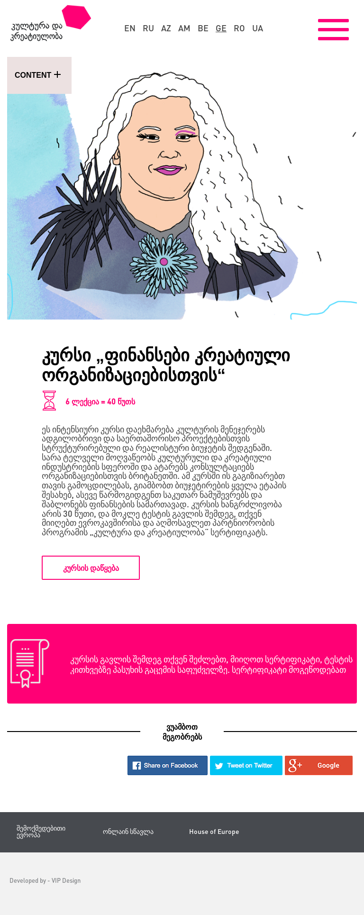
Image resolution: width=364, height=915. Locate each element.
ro (239, 28)
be (203, 28)
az (166, 28)
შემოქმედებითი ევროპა (41, 831)
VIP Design (66, 880)
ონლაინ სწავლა (128, 831)
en (130, 28)
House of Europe (214, 831)
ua (257, 28)
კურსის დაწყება (91, 568)
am (184, 28)
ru (148, 28)
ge (221, 28)
